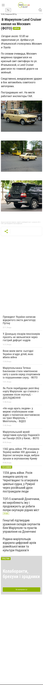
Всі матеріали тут (21, 589)
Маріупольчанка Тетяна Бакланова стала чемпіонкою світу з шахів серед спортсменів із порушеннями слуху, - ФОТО (21, 372)
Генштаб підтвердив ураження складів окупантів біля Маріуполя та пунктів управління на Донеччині (21, 525)
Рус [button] (8, 10)
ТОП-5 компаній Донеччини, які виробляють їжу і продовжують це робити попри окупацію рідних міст (21, 504)
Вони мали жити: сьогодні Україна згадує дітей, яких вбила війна (18, 354)
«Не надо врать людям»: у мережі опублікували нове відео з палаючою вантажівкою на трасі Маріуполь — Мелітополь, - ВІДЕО (21, 415)
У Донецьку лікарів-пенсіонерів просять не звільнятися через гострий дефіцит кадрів (21, 337)
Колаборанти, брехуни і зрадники (21, 573)
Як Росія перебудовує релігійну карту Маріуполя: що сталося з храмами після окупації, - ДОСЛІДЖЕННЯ (21, 393)
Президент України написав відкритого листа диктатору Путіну (19, 320)
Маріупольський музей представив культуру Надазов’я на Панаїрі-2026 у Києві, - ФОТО (21, 435)
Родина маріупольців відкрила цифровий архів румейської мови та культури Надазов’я (19, 544)
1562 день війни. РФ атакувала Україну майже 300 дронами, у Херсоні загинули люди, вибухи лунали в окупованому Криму (21, 453)
